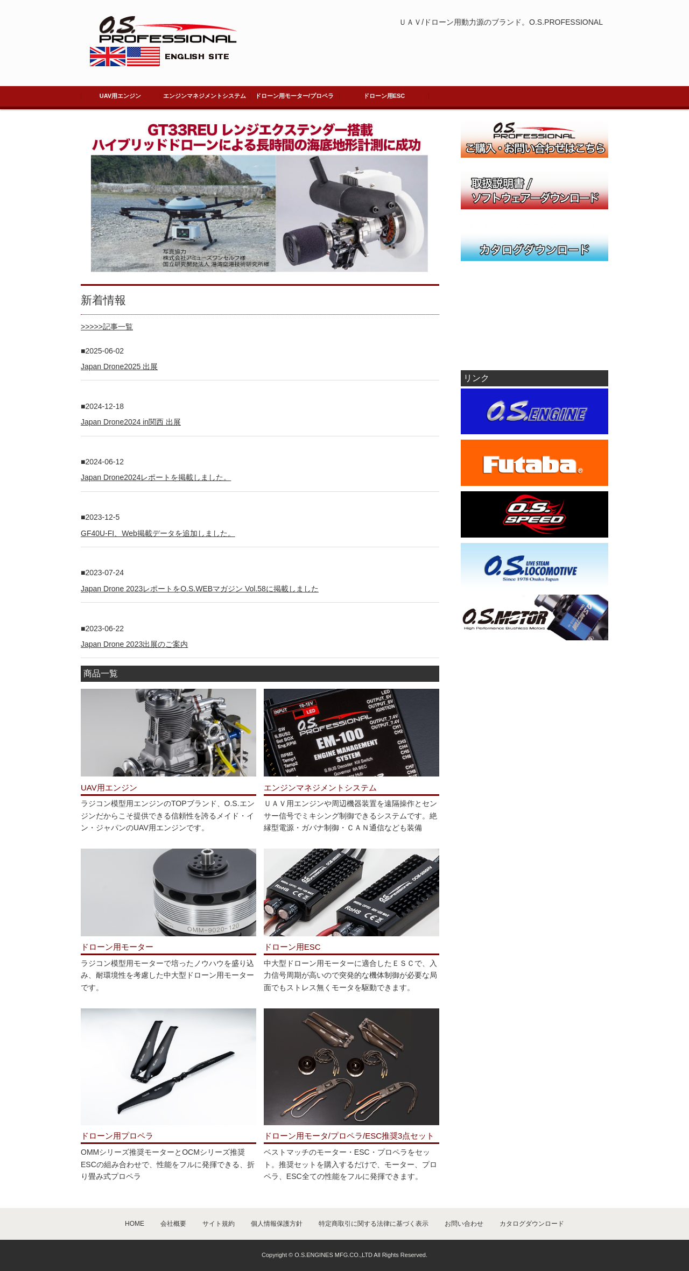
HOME (134, 1223)
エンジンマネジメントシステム (204, 96)
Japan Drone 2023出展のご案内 (134, 644)
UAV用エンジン (120, 96)
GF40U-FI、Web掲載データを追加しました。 (158, 533)
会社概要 (173, 1223)
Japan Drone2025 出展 (119, 366)
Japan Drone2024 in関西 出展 (131, 422)
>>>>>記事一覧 (107, 326)
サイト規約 (218, 1223)
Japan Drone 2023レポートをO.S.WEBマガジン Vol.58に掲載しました (200, 588)
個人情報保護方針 (277, 1223)
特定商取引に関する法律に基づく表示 (373, 1223)
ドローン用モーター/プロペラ (294, 96)
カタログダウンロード (532, 1223)
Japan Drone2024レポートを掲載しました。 (156, 477)
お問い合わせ (464, 1223)
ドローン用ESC (384, 96)
